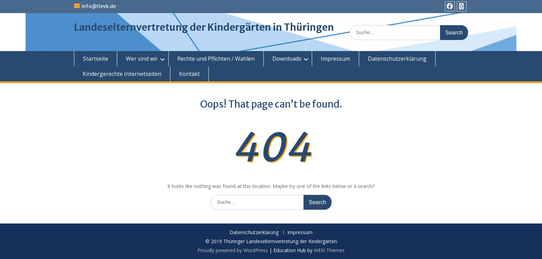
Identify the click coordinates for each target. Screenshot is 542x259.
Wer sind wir (142, 58)
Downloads (286, 58)
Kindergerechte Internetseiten (122, 74)
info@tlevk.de (99, 6)
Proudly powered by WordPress (232, 250)
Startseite (95, 58)
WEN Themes (329, 250)
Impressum (335, 58)
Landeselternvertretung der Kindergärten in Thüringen (204, 27)
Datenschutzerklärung (397, 58)
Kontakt (189, 74)
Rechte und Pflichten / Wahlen (216, 58)
